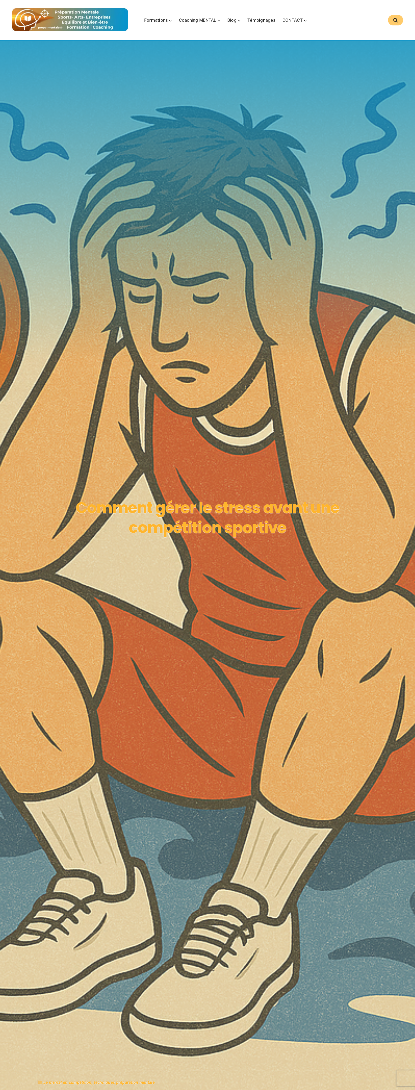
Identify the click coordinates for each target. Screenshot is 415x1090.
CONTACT (308, 21)
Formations (172, 21)
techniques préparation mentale (124, 1066)
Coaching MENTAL (213, 21)
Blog (247, 21)
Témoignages (277, 21)
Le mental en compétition (67, 1066)
